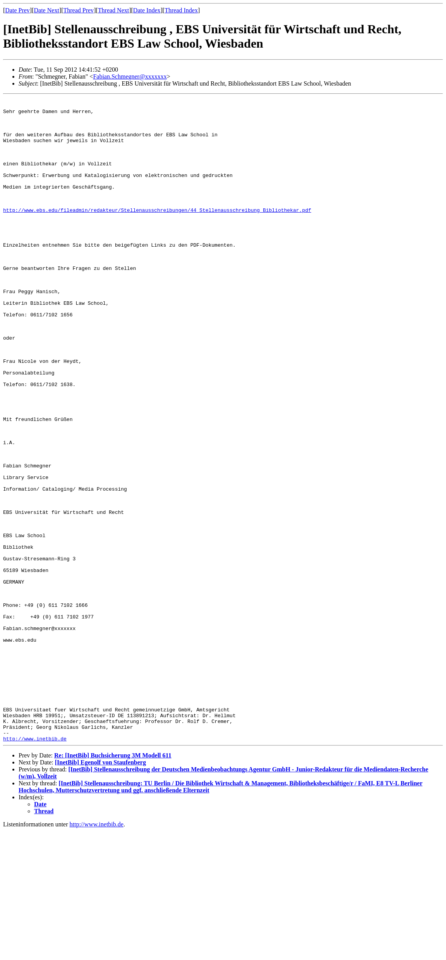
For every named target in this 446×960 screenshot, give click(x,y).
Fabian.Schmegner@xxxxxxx (129, 76)
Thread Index (181, 10)
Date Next (46, 10)
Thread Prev (78, 10)
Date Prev (17, 10)
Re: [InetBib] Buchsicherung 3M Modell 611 (113, 884)
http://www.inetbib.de (35, 867)
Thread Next (113, 10)
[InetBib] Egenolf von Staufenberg (100, 891)
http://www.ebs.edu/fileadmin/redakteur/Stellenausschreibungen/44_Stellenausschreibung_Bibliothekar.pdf (157, 233)
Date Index (147, 10)
